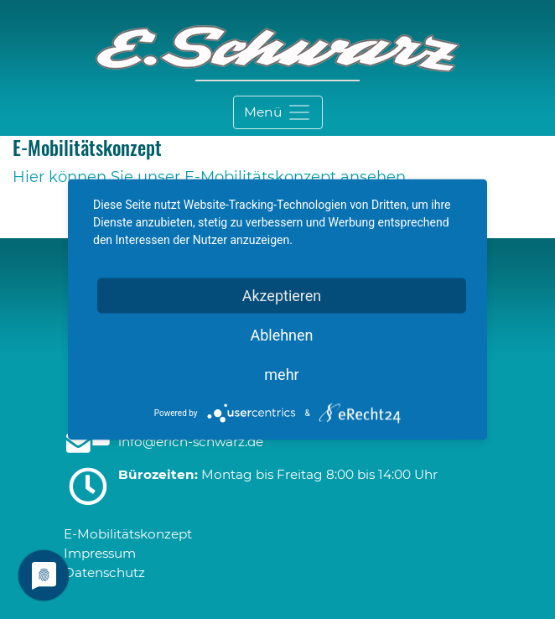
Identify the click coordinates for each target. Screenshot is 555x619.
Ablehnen (281, 335)
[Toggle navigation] (278, 112)
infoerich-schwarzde (190, 442)
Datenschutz (104, 572)
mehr (281, 374)
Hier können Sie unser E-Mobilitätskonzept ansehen (209, 177)
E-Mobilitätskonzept (128, 534)
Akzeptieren (282, 295)
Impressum (100, 553)
